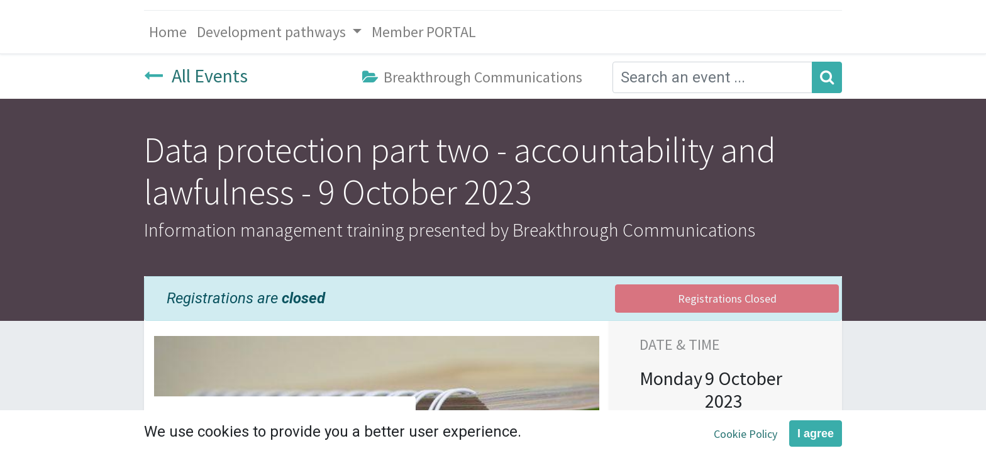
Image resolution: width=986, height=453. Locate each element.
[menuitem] (168, 32)
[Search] (827, 77)
